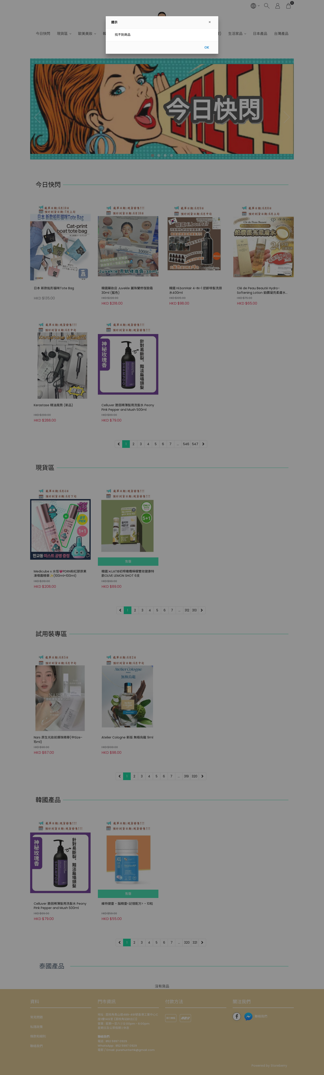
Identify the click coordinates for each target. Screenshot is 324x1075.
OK (206, 47)
